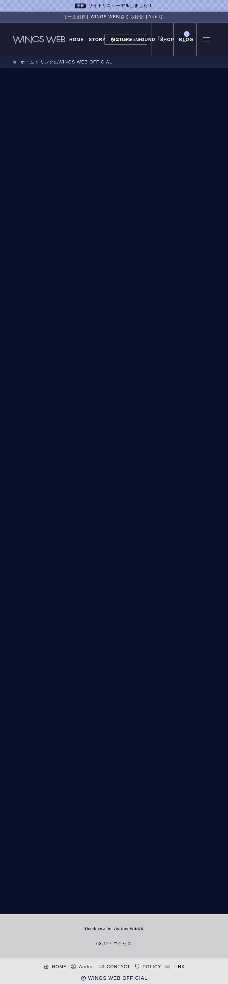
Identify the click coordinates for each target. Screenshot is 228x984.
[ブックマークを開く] (183, 39)
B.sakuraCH (126, 39)
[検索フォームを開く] (161, 39)
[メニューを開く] (206, 39)
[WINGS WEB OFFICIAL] (39, 39)
